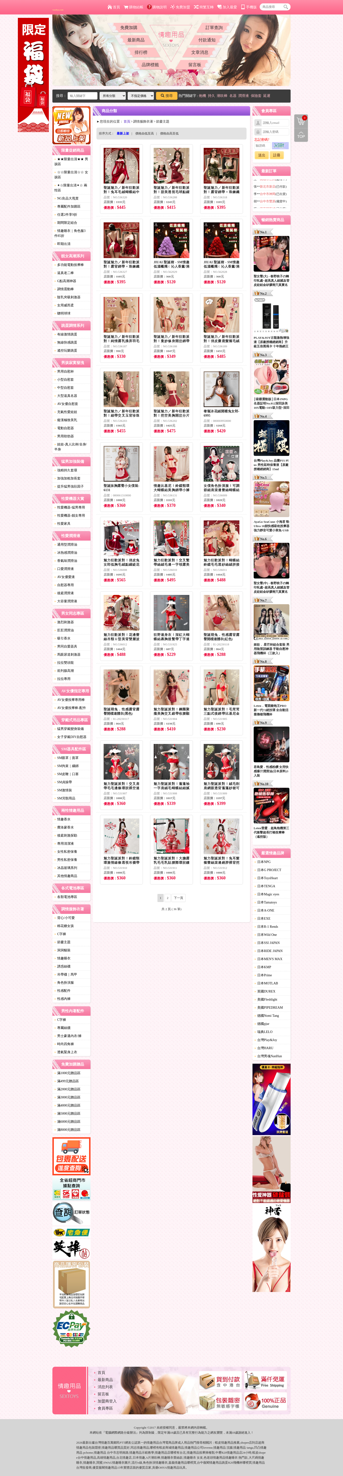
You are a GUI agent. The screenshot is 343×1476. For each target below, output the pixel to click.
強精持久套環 (65, 470)
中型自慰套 (64, 387)
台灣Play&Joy (265, 1040)
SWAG (107, 1462)
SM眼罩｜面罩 (66, 758)
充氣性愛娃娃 (65, 412)
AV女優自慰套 (66, 404)
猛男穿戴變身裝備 (69, 729)
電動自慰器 (64, 428)
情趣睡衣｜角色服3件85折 (70, 233)
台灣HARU (263, 1048)
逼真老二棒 (64, 273)
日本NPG (262, 862)
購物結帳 (133, 7)
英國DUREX (264, 991)
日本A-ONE (264, 910)
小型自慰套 (64, 379)
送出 (261, 155)
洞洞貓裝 (62, 950)
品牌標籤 (150, 64)
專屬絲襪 (62, 1028)
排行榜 (141, 52)
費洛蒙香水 (64, 827)
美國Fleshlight (265, 999)
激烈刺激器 (64, 622)
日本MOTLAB (266, 983)
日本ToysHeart (266, 878)
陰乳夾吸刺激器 (67, 297)
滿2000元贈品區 (67, 1089)
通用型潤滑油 (65, 544)
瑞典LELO (263, 1032)
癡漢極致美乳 (65, 420)
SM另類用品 (64, 798)
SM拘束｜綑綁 (66, 766)
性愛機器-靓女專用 (69, 515)
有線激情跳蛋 (65, 334)
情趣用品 (227, 1442)
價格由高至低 (169, 133)
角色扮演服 (64, 982)
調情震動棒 (64, 289)
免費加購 (128, 27)
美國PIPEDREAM (268, 1007)
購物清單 (300, 117)
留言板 (194, 64)
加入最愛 (227, 7)
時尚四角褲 (64, 1044)
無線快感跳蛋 (65, 342)
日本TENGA (264, 886)
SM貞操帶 (63, 782)
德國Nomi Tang (266, 1015)
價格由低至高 (144, 133)
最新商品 (136, 40)
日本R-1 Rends (266, 926)
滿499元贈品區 (66, 1081)
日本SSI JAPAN (267, 943)
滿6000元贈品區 (67, 1121)
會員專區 (105, 1408)
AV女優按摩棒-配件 (70, 708)
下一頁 (178, 898)
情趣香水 (62, 819)
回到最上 (301, 135)
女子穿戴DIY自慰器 (70, 737)
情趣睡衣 (62, 958)
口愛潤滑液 (64, 569)
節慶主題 (62, 942)
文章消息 (199, 52)
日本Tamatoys (265, 902)
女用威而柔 (64, 305)
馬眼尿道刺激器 (67, 654)
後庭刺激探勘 (65, 835)
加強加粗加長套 (67, 478)
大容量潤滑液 (65, 601)
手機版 (249, 7)
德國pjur (261, 1024)
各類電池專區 (65, 897)
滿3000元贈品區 (67, 1097)
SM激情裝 (63, 790)
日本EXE (262, 918)
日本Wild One (265, 935)
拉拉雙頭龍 (64, 662)
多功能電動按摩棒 (69, 265)
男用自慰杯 (64, 371)
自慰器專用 (64, 585)
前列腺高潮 (64, 671)
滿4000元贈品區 (67, 1105)
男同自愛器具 (65, 646)
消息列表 (105, 1387)
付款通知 (207, 40)
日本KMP (262, 967)
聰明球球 (62, 313)
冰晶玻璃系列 (65, 868)
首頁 (113, 7)
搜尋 (167, 96)
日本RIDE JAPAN (268, 951)
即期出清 (62, 244)
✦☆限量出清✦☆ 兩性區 (70, 188)
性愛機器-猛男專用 (69, 507)
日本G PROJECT (267, 870)
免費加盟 (180, 7)
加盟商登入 (107, 1401)
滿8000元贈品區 (67, 1130)
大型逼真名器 (65, 396)
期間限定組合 (65, 222)
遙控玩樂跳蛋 (65, 350)
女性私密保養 (65, 851)
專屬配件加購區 (67, 206)
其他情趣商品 (65, 876)
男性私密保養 (65, 860)
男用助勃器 (64, 436)
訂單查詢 (214, 27)
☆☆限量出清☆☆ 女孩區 (71, 174)
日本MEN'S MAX (268, 959)
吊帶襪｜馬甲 (65, 974)
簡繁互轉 (204, 7)
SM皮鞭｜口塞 (66, 774)
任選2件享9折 (65, 214)
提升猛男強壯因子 (69, 486)
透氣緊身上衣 (65, 1052)
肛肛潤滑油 (64, 630)
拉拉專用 (62, 679)
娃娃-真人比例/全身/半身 (70, 447)
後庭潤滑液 (64, 593)
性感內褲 (62, 999)
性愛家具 (62, 523)
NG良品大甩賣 (66, 198)
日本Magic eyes (266, 894)
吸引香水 (62, 638)
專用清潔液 (64, 843)
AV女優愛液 (64, 577)
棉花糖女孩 (64, 926)
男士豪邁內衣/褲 (67, 1036)
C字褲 (60, 934)
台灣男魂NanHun (268, 1056)
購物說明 (157, 7)
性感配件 (62, 990)
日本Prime (263, 975)
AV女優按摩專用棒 (69, 700)
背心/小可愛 (64, 918)
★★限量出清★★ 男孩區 (71, 161)
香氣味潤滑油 (65, 561)
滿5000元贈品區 (67, 1113)
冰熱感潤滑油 (65, 552)
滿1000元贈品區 (67, 1073)
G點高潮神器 (65, 281)
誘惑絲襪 (62, 966)
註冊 (276, 155)
